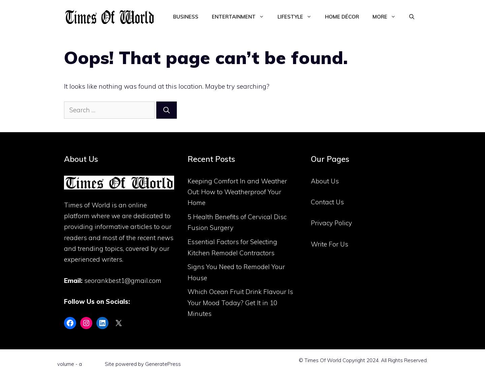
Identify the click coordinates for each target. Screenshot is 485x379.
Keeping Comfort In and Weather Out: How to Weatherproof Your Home (237, 192)
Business (185, 16)
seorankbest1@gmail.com (122, 280)
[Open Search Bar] (411, 17)
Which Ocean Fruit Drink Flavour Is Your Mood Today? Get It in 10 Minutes (240, 303)
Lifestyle (298, 17)
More (387, 17)
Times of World (87, 205)
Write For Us (329, 244)
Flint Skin (93, 364)
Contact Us (327, 202)
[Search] (166, 110)
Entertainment (241, 17)
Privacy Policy (331, 223)
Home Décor (342, 16)
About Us (325, 181)
